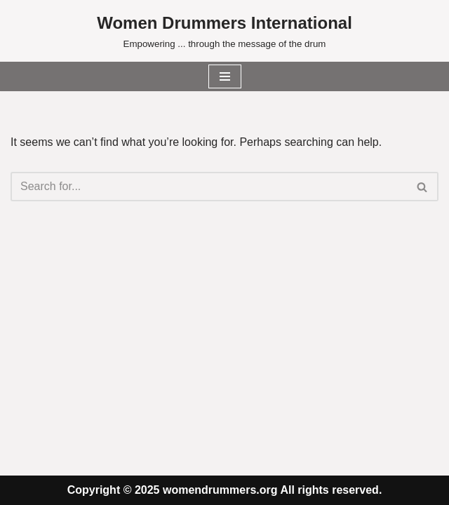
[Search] (209, 186)
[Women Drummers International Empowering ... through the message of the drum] (224, 31)
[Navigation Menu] (224, 76)
